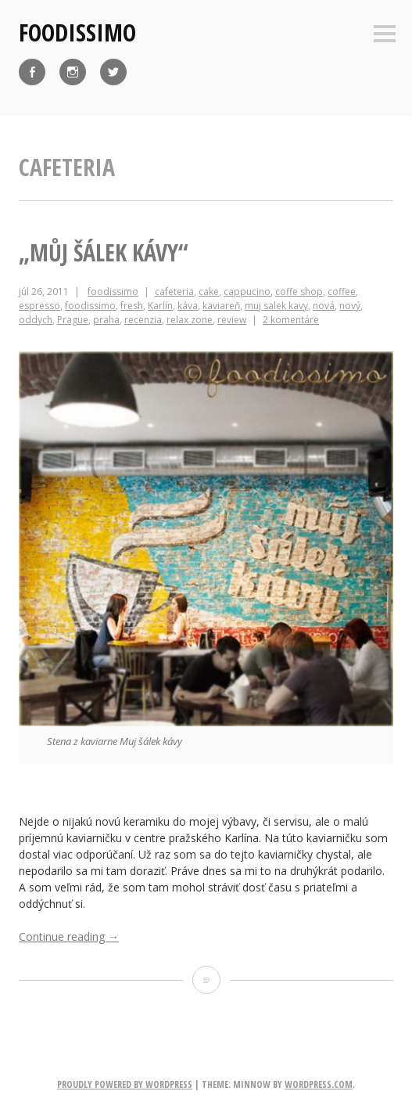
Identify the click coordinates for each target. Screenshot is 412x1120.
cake (209, 291)
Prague (72, 319)
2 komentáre (291, 319)
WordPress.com (319, 1084)
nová (324, 305)
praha (106, 319)
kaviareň (221, 305)
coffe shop (299, 291)
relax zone (190, 319)
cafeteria (174, 291)
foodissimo (77, 32)
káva (187, 305)
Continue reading (69, 936)
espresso (39, 305)
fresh (131, 305)
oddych (35, 319)
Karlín (160, 305)
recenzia (143, 319)
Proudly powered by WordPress (124, 1084)
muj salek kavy (276, 305)
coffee (342, 291)
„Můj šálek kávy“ (103, 252)
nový (349, 305)
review (231, 319)
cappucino (247, 291)
